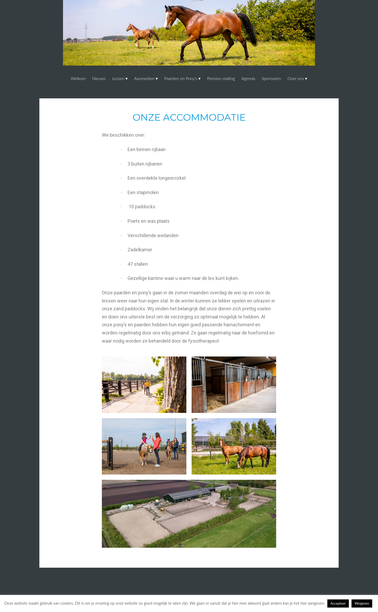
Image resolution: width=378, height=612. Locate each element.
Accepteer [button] (338, 603)
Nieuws (99, 78)
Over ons (295, 78)
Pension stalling (221, 78)
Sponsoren (271, 78)
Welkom (78, 78)
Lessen (118, 78)
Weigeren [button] (362, 603)
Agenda (248, 78)
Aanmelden (144, 78)
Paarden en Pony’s (180, 78)
